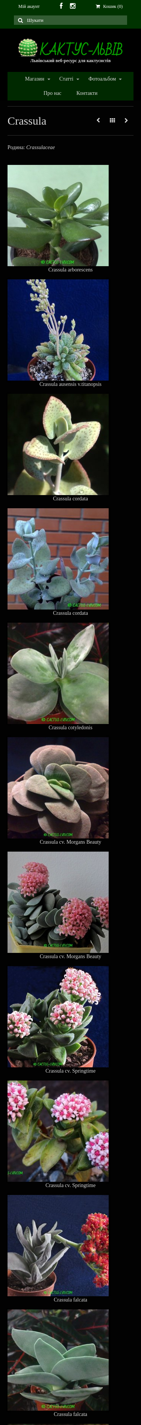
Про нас (53, 93)
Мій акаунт (29, 6)
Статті (66, 79)
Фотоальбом (102, 79)
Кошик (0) (109, 6)
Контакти (86, 93)
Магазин (34, 79)
